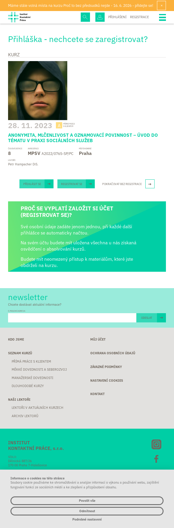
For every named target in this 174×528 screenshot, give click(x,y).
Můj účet (98, 339)
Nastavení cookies (106, 380)
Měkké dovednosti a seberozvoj (39, 369)
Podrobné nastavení (87, 519)
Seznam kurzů (20, 353)
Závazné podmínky (106, 367)
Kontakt (97, 394)
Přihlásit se (32, 184)
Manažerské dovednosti (32, 378)
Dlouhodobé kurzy (28, 386)
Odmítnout (87, 511)
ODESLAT (146, 318)
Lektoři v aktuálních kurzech (37, 407)
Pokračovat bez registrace (122, 184)
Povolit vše (87, 500)
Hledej (85, 17)
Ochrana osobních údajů (112, 353)
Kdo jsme (16, 339)
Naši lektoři (19, 399)
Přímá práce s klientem (31, 361)
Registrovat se (71, 184)
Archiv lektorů (25, 416)
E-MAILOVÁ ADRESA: (17, 311)
